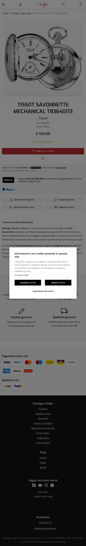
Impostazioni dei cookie (43, 291)
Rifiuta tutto (58, 283)
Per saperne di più (22, 275)
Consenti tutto (28, 283)
